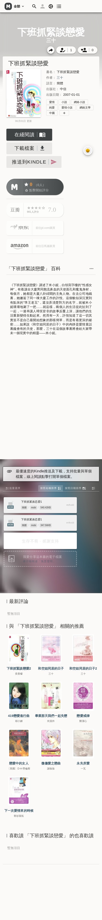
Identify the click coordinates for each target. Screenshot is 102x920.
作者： (51, 77)
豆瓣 (15, 209)
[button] (34, 6)
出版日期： (54, 94)
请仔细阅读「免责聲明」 (39, 561)
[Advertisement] (50, 397)
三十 (60, 77)
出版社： (52, 89)
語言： (51, 83)
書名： (51, 72)
